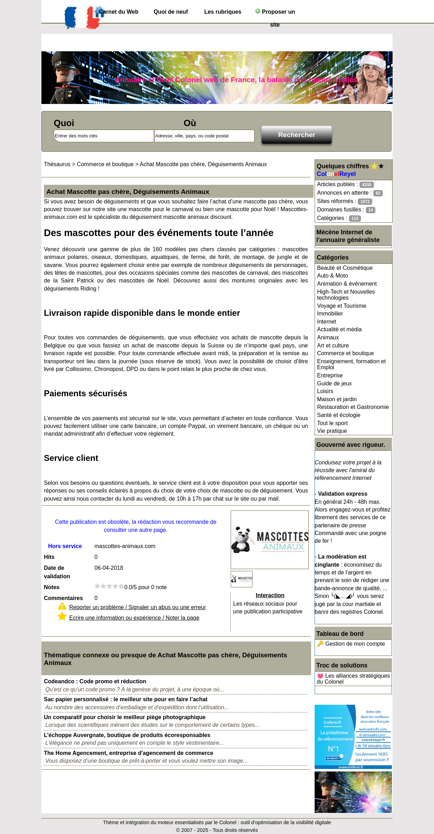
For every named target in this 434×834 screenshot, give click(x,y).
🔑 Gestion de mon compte (351, 644)
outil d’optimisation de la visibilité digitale (286, 822)
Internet (326, 322)
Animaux (328, 337)
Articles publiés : (345, 184)
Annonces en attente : (350, 193)
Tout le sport (332, 423)
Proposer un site (275, 13)
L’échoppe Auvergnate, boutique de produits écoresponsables (127, 735)
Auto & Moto (332, 276)
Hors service (65, 546)
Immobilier (330, 314)
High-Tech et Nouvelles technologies (346, 295)
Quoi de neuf (170, 12)
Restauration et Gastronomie (353, 407)
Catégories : (339, 218)
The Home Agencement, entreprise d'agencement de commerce (128, 753)
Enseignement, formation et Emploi (351, 364)
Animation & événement (347, 284)
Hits (49, 557)
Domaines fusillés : (346, 210)
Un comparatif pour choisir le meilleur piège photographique (125, 717)
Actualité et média (339, 329)
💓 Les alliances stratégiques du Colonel (353, 679)
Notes (51, 587)
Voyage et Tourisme (341, 306)
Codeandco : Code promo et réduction (95, 681)
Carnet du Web (119, 12)
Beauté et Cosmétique (345, 268)
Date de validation (57, 572)
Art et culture (333, 345)
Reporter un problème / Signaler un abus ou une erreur (137, 607)
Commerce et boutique (345, 353)
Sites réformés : (344, 201)
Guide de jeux (334, 383)
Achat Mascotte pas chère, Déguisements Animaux (203, 164)
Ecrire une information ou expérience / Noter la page (134, 618)
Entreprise (330, 375)
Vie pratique (332, 431)
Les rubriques (223, 12)
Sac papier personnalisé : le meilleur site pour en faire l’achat (126, 699)
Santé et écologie (339, 415)
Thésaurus (57, 164)
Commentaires (63, 598)
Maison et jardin (337, 399)
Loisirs (325, 391)
